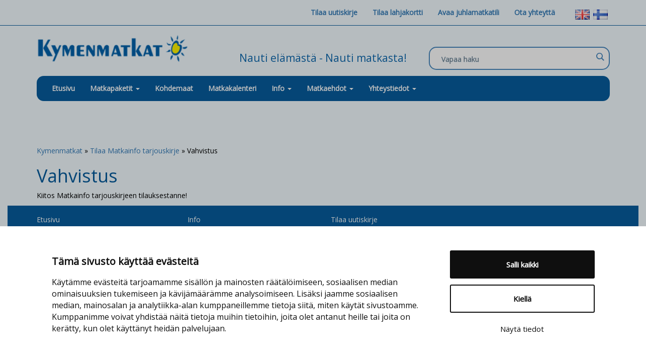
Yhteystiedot (392, 88)
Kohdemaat (174, 88)
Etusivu (63, 88)
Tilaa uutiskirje (334, 12)
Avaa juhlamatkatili (468, 12)
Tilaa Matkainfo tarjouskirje (134, 150)
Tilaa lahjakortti (398, 12)
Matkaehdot (330, 88)
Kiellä (522, 299)
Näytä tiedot (522, 329)
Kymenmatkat (59, 150)
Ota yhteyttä (534, 12)
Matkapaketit (115, 88)
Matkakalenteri (232, 88)
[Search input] (516, 59)
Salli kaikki (522, 264)
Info (281, 88)
